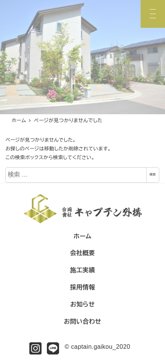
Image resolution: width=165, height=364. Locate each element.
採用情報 (82, 287)
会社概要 (82, 253)
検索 (153, 174)
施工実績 (82, 270)
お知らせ (82, 304)
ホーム (82, 236)
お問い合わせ (82, 321)
